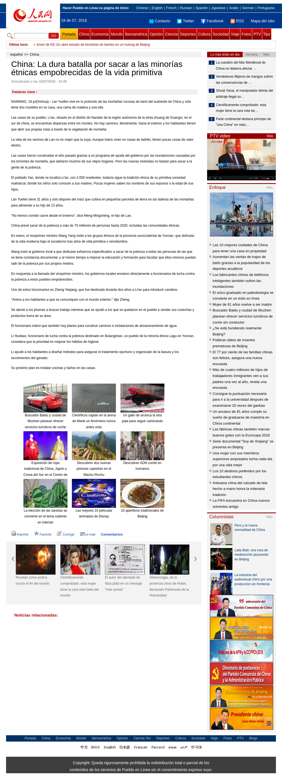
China (84, 34)
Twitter (185, 21)
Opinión (156, 34)
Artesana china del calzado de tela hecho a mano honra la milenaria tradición (240, 489)
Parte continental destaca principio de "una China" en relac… (243, 122)
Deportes (188, 34)
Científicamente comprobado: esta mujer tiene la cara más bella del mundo (79, 586)
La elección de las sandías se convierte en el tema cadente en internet (45, 516)
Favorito (42, 534)
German (248, 8)
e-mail (88, 534)
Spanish (201, 8)
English (157, 8)
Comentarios (112, 534)
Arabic (233, 8)
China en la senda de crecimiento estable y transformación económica (87, 45)
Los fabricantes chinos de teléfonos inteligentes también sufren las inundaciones (241, 281)
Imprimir (20, 534)
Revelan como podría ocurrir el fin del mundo (32, 580)
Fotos (246, 34)
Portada (68, 34)
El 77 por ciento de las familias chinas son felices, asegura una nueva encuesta (243, 358)
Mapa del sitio (263, 21)
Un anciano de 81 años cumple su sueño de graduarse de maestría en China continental (241, 417)
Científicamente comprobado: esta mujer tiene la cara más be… (241, 108)
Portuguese (266, 8)
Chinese (142, 8)
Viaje (235, 34)
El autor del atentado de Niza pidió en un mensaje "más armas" (123, 583)
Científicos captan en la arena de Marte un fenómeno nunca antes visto (94, 421)
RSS (237, 21)
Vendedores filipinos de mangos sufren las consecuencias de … (244, 80)
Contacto (159, 21)
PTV (257, 34)
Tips (266, 34)
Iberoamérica (136, 34)
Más (270, 136)
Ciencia (171, 34)
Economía (100, 34)
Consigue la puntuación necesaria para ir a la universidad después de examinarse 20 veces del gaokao (240, 400)
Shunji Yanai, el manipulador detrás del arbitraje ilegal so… (244, 94)
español (16, 54)
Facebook (212, 21)
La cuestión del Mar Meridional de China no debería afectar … (240, 65)
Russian (186, 8)
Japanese (218, 8)
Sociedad (221, 34)
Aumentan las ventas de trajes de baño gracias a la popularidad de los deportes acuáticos (241, 263)
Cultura (204, 34)
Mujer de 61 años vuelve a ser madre (242, 304)
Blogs (253, 738)
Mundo (117, 34)
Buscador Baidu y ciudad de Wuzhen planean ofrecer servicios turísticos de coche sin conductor (243, 316)
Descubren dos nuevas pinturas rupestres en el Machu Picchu (94, 469)
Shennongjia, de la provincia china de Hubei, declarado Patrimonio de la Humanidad (169, 586)
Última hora (18, 45)
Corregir (65, 534)
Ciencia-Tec (142, 738)
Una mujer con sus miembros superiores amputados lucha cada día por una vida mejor (242, 459)
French (171, 8)
